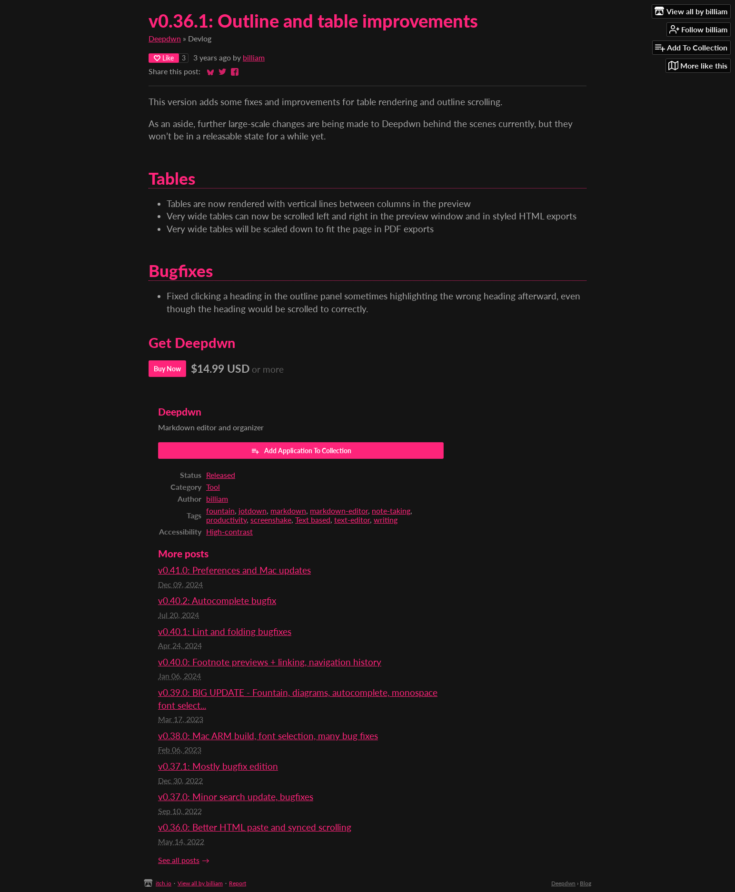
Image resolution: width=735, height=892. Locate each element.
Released (220, 474)
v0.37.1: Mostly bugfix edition (218, 766)
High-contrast (229, 531)
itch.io (163, 883)
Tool (213, 486)
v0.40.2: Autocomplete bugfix (217, 600)
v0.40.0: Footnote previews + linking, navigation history (269, 661)
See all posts (178, 859)
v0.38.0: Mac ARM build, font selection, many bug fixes (268, 735)
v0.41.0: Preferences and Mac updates (234, 570)
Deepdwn (165, 38)
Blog (585, 883)
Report (237, 883)
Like (164, 58)
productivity (226, 519)
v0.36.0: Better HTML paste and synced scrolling (254, 827)
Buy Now (167, 369)
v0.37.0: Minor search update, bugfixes (235, 796)
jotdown (252, 510)
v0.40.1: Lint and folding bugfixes (224, 631)
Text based (312, 519)
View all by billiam (200, 883)
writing (385, 519)
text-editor (352, 519)
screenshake (270, 519)
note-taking (391, 510)
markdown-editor (339, 510)
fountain (220, 510)
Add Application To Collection (301, 450)
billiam (254, 57)
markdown (288, 510)
